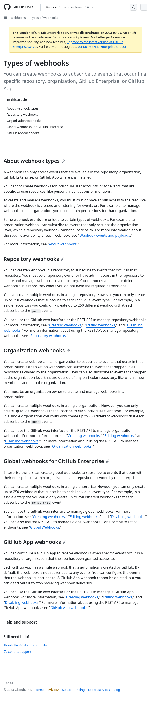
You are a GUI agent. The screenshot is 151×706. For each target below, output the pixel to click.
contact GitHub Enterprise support (103, 46)
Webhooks (18, 18)
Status (66, 690)
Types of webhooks (44, 18)
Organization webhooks (37, 350)
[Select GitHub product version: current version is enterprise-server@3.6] (69, 7)
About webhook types (34, 160)
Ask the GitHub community (25, 645)
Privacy (53, 690)
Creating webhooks (65, 325)
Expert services (99, 690)
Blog (116, 690)
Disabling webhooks (21, 441)
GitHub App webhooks (35, 541)
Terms (39, 690)
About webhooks (63, 244)
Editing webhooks (100, 325)
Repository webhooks (34, 258)
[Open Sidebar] (5, 17)
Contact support (17, 651)
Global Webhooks (44, 527)
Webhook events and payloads (105, 235)
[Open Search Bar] (133, 7)
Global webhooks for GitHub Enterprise (56, 461)
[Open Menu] (143, 7)
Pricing (80, 690)
